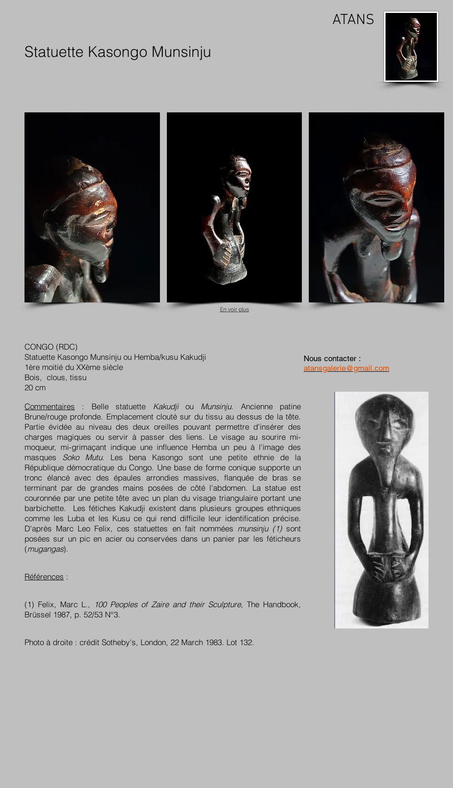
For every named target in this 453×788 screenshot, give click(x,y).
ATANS (353, 20)
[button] (92, 207)
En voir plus (234, 309)
